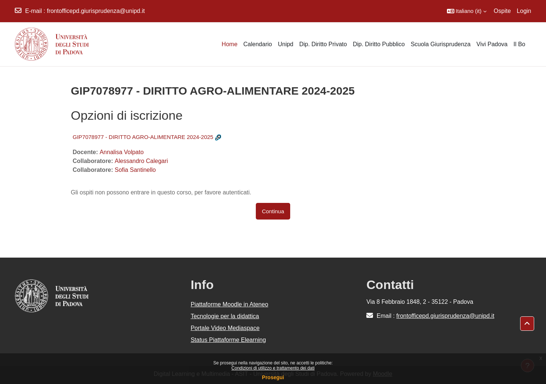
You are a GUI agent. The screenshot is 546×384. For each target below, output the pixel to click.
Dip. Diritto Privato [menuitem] (323, 44)
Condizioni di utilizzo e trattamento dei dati (273, 368)
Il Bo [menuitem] (519, 44)
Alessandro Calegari (141, 161)
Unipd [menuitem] (286, 44)
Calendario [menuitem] (257, 44)
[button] (466, 11)
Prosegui (273, 377)
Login (524, 11)
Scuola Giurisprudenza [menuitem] (441, 44)
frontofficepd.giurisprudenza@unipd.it (96, 11)
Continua (273, 211)
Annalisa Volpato (121, 152)
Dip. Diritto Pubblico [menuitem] (379, 44)
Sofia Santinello (135, 170)
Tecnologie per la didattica (225, 316)
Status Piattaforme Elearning (228, 340)
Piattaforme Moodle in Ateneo (229, 304)
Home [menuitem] (230, 44)
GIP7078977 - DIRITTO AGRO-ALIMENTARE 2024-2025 (143, 137)
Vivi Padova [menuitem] (492, 44)
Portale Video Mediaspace (225, 328)
